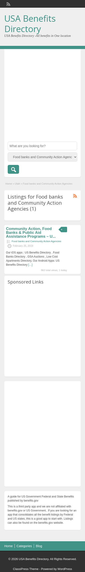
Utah (17, 183)
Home (8, 183)
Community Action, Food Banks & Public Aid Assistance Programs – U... (31, 233)
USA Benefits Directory (30, 23)
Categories (24, 546)
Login (75, 3)
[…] (30, 264)
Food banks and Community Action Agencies (36, 241)
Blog (39, 546)
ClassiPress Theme (25, 569)
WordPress (65, 569)
